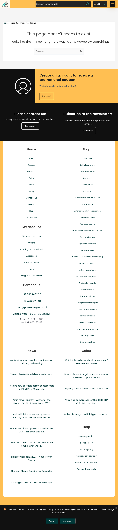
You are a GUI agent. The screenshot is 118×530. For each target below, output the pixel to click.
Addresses (31, 256)
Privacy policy (86, 449)
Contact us (31, 197)
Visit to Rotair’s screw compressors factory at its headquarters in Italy (31, 416)
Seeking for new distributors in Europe (31, 482)
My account (31, 217)
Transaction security (86, 456)
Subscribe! (88, 130)
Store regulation (86, 436)
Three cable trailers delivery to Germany (32, 374)
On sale (31, 165)
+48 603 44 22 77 (31, 294)
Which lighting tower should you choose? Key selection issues (86, 362)
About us (31, 171)
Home (6, 23)
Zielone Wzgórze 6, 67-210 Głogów (31, 313)
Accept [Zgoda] (52, 521)
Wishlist (31, 204)
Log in (31, 269)
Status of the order (31, 236)
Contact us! (30, 126)
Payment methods (86, 469)
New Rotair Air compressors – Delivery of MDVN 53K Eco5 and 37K (31, 430)
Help (31, 211)
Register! (46, 96)
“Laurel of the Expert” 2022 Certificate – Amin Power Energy (31, 444)
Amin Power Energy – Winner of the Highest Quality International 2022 (32, 401)
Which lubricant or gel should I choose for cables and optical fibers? (86, 376)
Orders (31, 242)
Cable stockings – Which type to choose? (86, 414)
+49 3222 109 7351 (31, 300)
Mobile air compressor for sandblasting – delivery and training (31, 362)
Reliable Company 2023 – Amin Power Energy (31, 458)
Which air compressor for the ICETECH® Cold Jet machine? (86, 401)
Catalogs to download (31, 249)
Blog (31, 191)
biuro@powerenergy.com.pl (32, 307)
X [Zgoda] (116, 508)
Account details (31, 262)
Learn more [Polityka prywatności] (68, 521)
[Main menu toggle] (112, 4)
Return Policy (86, 442)
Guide (31, 178)
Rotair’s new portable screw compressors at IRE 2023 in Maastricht (31, 387)
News (31, 184)
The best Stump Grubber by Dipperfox (31, 471)
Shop (31, 158)
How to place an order (86, 462)
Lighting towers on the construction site (86, 388)
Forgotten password (31, 275)
